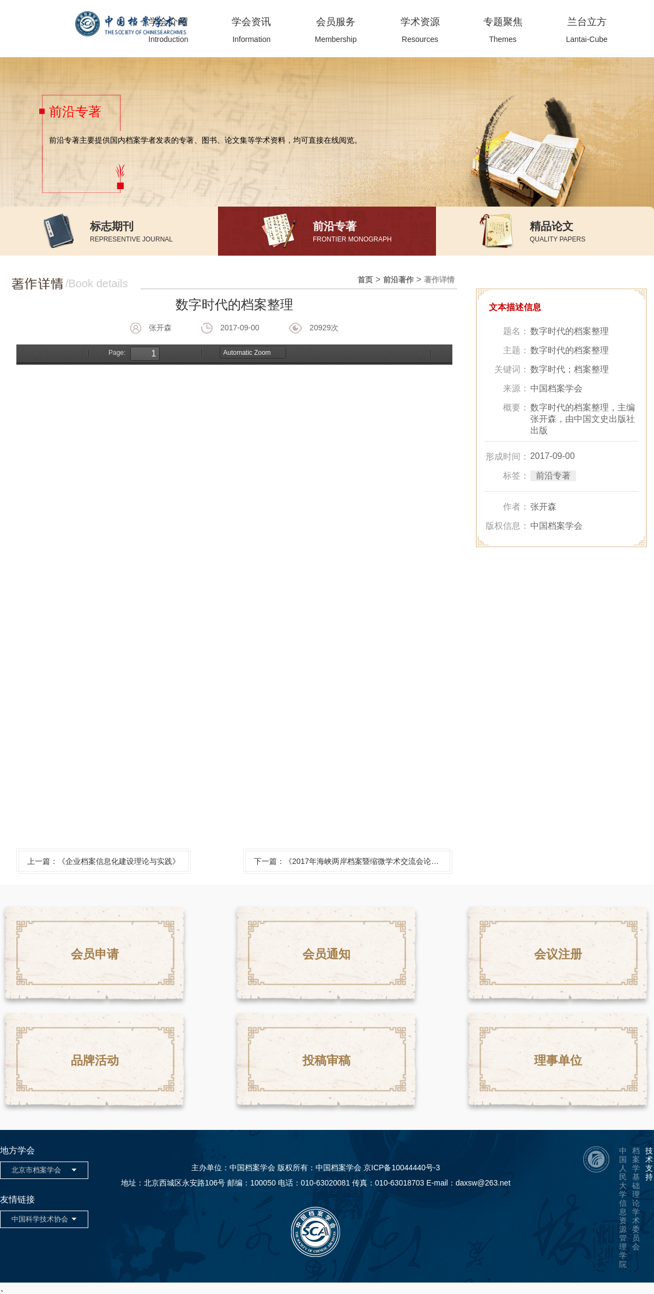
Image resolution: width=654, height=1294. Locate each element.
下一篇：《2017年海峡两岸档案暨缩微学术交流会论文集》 (352, 861)
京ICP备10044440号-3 (402, 1167)
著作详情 (439, 279)
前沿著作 (398, 279)
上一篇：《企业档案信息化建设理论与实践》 (103, 861)
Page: (116, 352)
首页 (365, 279)
